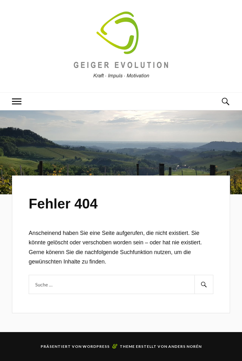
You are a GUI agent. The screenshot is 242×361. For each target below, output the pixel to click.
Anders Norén (185, 346)
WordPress (96, 346)
